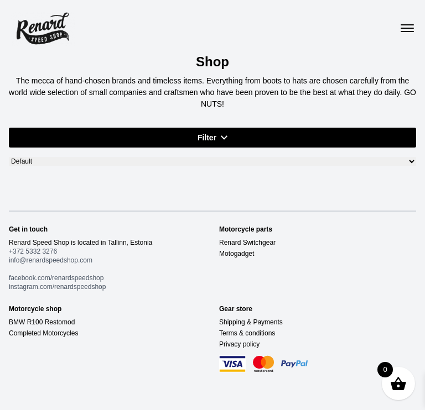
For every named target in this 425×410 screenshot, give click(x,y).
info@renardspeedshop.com (50, 260)
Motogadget (236, 253)
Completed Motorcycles (43, 333)
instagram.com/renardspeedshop (57, 287)
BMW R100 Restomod (42, 322)
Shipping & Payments (251, 322)
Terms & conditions (247, 333)
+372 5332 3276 (33, 251)
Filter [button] (212, 137)
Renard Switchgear (247, 242)
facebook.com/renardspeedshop (56, 278)
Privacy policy (239, 344)
